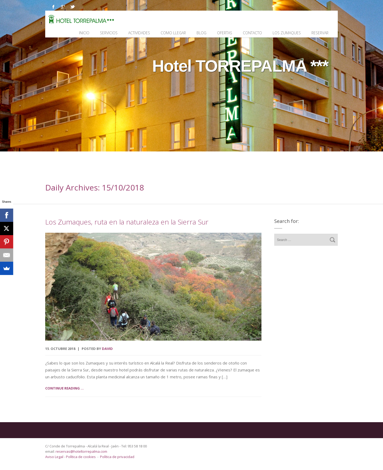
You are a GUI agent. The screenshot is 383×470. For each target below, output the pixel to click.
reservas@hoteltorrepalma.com (82, 451)
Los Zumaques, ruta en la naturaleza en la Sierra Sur (127, 222)
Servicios (109, 32)
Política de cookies (81, 456)
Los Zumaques (287, 32)
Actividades (139, 32)
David (107, 348)
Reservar (319, 32)
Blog (201, 32)
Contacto (252, 32)
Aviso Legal (54, 456)
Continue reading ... (64, 388)
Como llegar (173, 32)
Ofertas (224, 32)
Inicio (84, 32)
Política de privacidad (117, 456)
